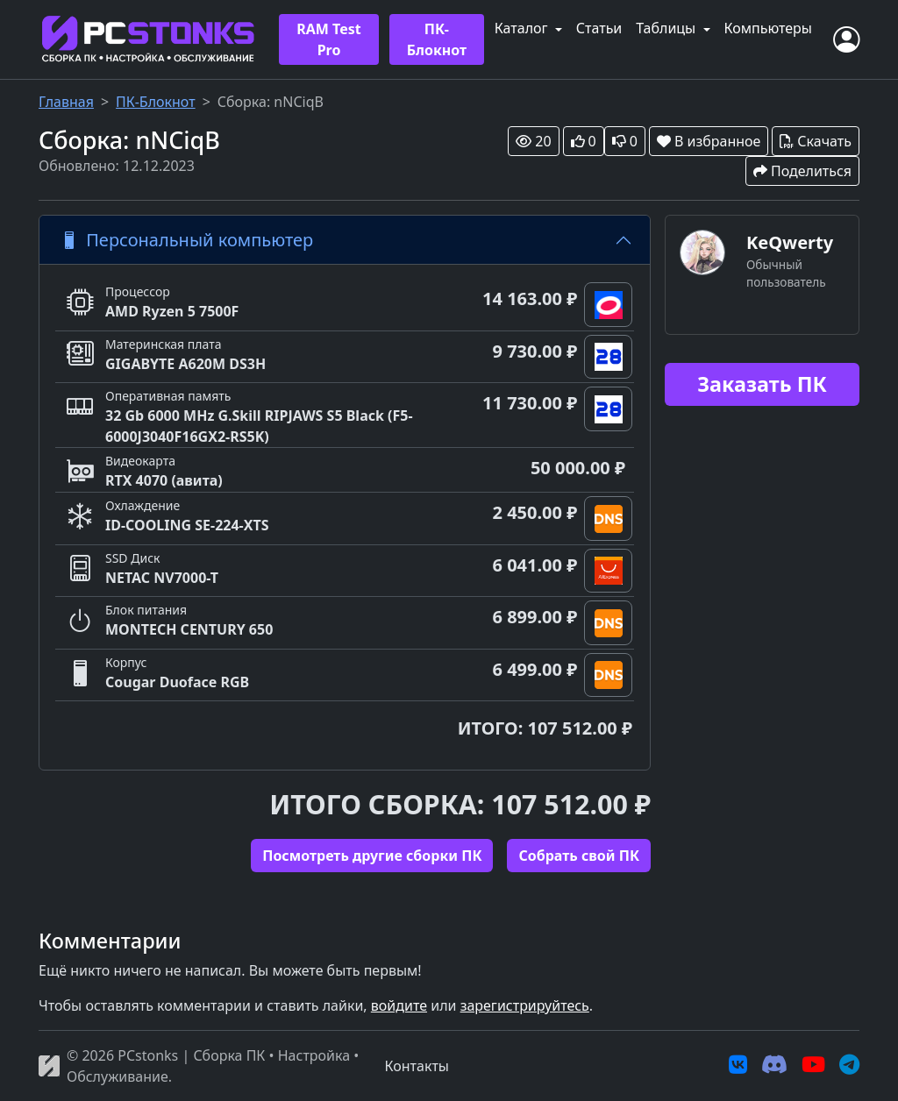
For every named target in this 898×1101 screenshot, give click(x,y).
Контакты (417, 1066)
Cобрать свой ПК (578, 855)
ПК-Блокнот (437, 39)
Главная (66, 101)
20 (533, 141)
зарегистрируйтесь (524, 1005)
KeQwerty (789, 242)
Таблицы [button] (667, 28)
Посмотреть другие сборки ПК (371, 855)
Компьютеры (768, 28)
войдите (399, 1005)
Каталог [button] (523, 28)
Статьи (599, 28)
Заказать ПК (762, 384)
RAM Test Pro (328, 39)
